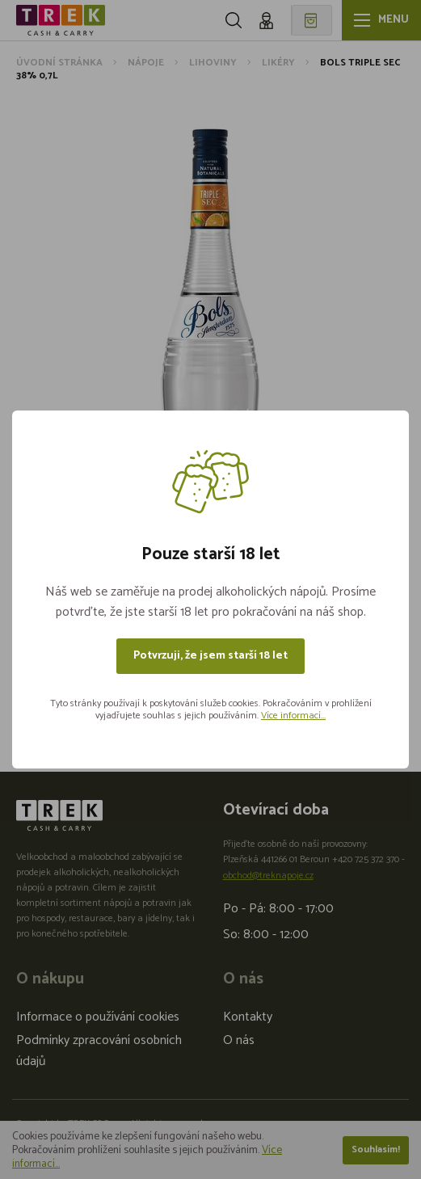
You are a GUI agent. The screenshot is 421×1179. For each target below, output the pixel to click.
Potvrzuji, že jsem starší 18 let (210, 655)
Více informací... (293, 715)
